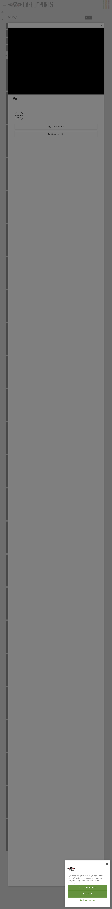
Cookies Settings (87, 900)
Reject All (87, 894)
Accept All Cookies (87, 888)
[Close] (107, 864)
